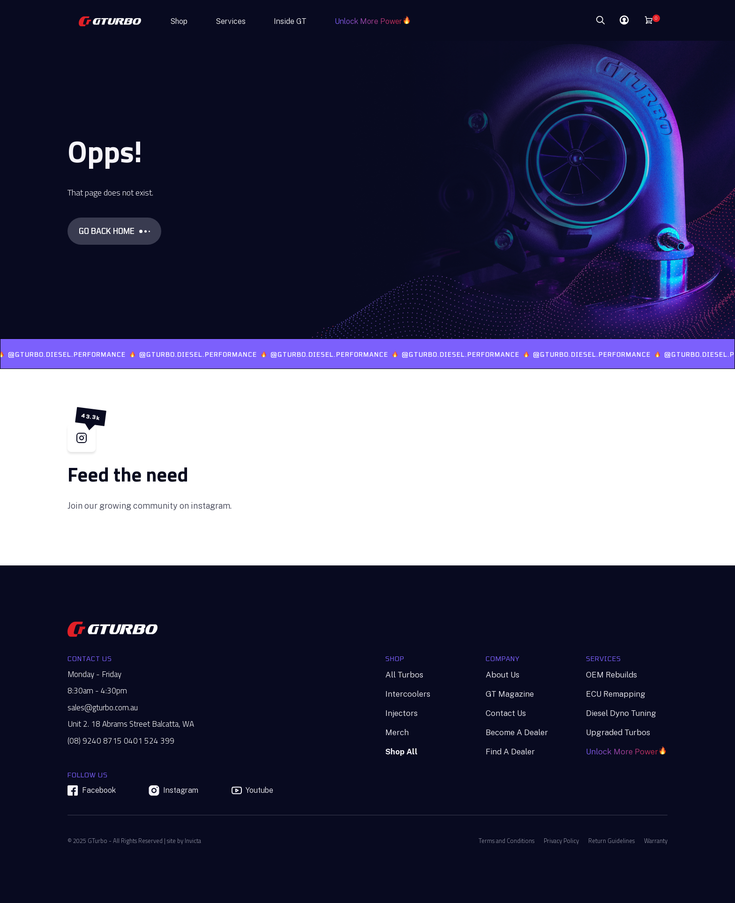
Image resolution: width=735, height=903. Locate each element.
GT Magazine (510, 694)
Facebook (92, 790)
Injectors (401, 713)
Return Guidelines (611, 840)
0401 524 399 (149, 741)
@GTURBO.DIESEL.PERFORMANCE (79, 354)
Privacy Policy (561, 840)
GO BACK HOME (114, 230)
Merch (397, 732)
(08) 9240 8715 (95, 741)
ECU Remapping (615, 694)
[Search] (572, 20)
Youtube (252, 790)
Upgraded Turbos (618, 732)
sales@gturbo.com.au (103, 708)
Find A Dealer (510, 751)
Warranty (656, 840)
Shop (179, 21)
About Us (502, 674)
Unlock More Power (368, 21)
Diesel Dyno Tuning (621, 713)
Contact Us (506, 713)
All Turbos (404, 674)
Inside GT (290, 21)
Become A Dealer (517, 732)
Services (231, 21)
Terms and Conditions (506, 840)
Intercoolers (407, 694)
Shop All (401, 751)
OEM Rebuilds (611, 674)
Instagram (173, 790)
